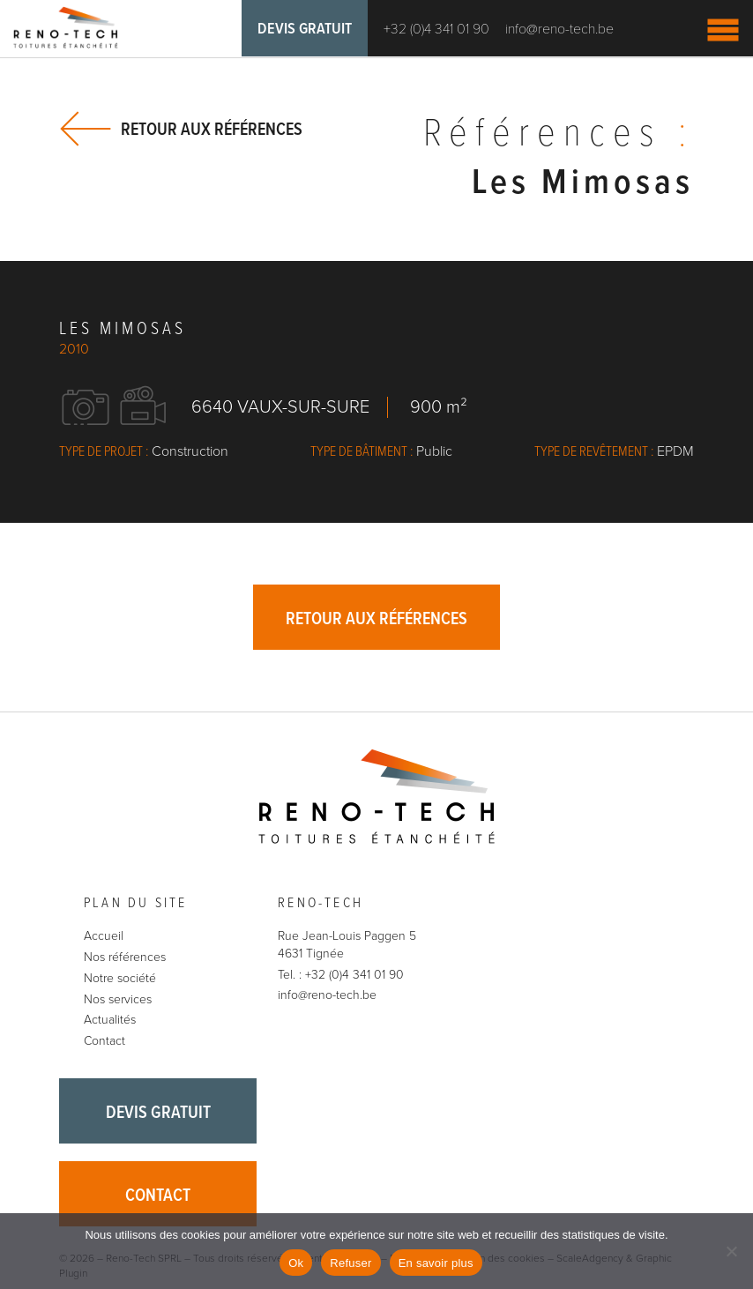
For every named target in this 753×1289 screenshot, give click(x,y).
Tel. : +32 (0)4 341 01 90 (341, 974)
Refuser (350, 1263)
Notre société (120, 978)
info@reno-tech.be (559, 29)
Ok (295, 1263)
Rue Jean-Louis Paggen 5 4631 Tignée (347, 944)
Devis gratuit (304, 29)
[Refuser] (731, 1251)
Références (558, 135)
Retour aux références (211, 129)
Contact (104, 1040)
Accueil (103, 935)
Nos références (125, 957)
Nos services (118, 999)
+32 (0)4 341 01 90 (436, 29)
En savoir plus (436, 1263)
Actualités (110, 1019)
